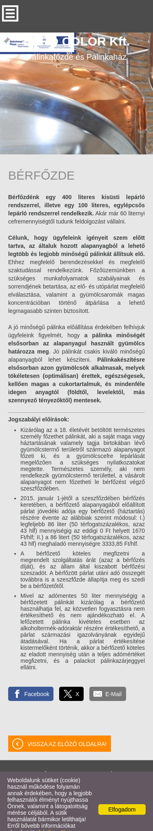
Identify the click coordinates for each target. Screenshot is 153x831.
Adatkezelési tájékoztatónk (38, 819)
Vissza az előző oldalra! (67, 728)
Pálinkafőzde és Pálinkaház (76, 31)
